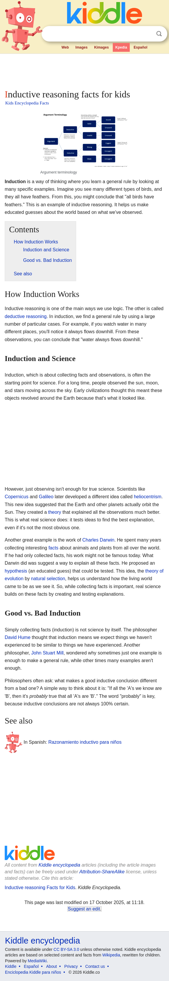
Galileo (46, 496)
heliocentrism (147, 496)
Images (82, 47)
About (51, 966)
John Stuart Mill (47, 652)
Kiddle (10, 966)
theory (54, 512)
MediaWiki (37, 960)
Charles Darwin (98, 539)
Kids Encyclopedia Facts (27, 103)
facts (53, 547)
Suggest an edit (84, 908)
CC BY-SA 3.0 (66, 949)
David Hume (17, 637)
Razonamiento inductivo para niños (85, 742)
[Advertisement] (84, 70)
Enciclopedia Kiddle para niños (33, 972)
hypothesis (16, 570)
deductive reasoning (26, 316)
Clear (147, 34)
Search (159, 33)
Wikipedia (111, 955)
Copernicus (16, 496)
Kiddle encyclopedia (59, 865)
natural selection (48, 578)
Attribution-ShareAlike (102, 871)
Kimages (101, 47)
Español (140, 47)
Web (65, 47)
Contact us (95, 966)
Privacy (71, 966)
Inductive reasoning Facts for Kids (40, 887)
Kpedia (121, 47)
